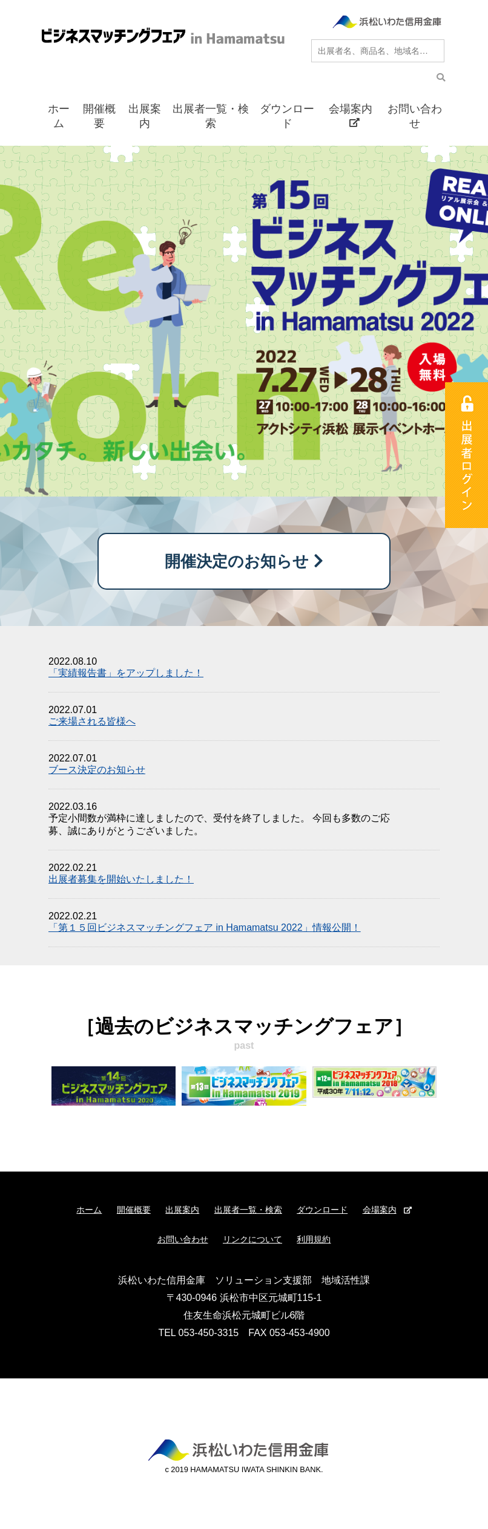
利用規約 (314, 1239)
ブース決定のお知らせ (96, 769)
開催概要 (99, 116)
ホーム (59, 116)
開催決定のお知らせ (244, 561)
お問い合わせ (414, 116)
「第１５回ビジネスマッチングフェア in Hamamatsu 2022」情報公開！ (204, 927)
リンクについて (252, 1239)
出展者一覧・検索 (211, 116)
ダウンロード (287, 116)
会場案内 (350, 115)
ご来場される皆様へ (92, 721)
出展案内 (144, 116)
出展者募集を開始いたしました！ (121, 879)
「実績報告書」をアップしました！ (125, 673)
